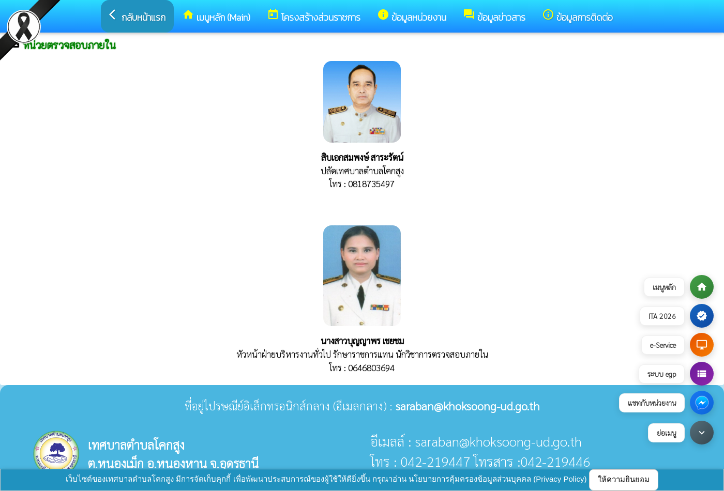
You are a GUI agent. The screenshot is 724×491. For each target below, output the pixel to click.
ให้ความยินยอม (624, 479)
